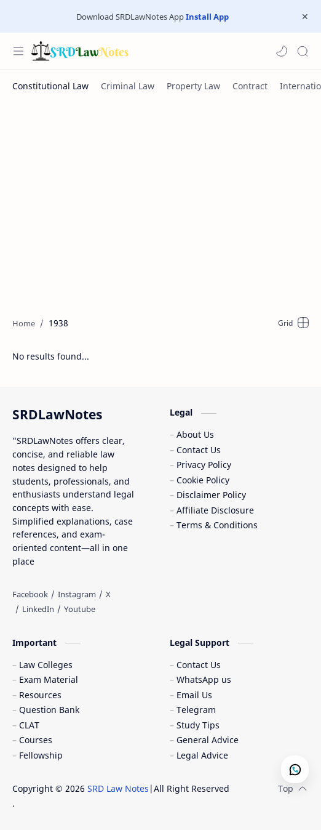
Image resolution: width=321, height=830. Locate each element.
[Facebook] (30, 594)
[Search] (302, 51)
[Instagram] (77, 594)
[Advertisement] (166, 200)
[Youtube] (79, 609)
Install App (207, 16)
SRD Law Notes (118, 788)
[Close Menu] (305, 16)
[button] (281, 51)
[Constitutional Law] (50, 86)
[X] (108, 594)
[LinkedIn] (38, 609)
